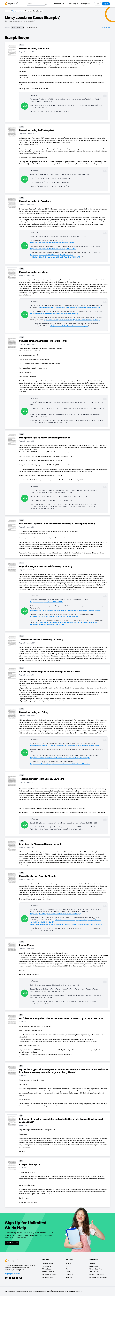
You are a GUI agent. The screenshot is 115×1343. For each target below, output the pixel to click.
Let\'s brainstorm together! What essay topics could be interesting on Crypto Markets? (62, 1059)
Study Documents (48, 1310)
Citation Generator (48, 1319)
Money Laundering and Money (34, 281)
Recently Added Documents (98, 1324)
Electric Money (27, 981)
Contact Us (69, 1322)
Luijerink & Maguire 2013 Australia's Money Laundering (46, 585)
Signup (106, 4)
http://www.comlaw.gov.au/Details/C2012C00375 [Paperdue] (47, 620)
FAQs (67, 1316)
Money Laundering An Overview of (36, 208)
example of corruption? (31, 1210)
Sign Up (68, 1310)
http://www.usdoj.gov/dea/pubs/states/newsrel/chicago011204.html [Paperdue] (54, 256)
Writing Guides (47, 1316)
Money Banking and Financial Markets (38, 910)
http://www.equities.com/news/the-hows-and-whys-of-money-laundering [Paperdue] (55, 325)
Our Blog (68, 1319)
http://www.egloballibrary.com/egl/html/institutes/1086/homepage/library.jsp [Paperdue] (56, 948)
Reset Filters (106, 27)
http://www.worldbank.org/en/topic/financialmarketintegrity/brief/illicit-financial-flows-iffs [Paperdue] (61, 790)
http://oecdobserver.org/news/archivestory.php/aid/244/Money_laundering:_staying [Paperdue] (73, 331)
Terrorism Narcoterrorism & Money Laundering (42, 807)
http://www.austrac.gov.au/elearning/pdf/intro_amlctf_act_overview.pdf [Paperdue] (55, 635)
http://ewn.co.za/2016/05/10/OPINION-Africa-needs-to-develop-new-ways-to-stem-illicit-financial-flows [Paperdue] (65, 772)
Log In (68, 1313)
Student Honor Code (95, 1316)
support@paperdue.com (12, 1321)
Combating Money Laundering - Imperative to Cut (43, 354)
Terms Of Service (94, 1319)
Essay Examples (73, 4)
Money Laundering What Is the (35, 49)
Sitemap (92, 1310)
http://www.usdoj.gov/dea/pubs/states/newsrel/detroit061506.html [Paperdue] (53, 250)
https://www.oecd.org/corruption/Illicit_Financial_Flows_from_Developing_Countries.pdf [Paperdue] (61, 784)
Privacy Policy (93, 1313)
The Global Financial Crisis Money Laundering (42, 660)
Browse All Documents (96, 1322)
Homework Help (59, 4)
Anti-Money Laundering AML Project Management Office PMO (50, 694)
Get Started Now (12, 1290)
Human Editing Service (49, 1322)
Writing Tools (85, 4)
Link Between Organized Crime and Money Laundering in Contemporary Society (58, 540)
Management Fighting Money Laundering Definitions (45, 452)
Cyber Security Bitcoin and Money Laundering (42, 876)
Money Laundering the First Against (37, 133)
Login (97, 4)
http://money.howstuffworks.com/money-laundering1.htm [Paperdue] (70, 337)
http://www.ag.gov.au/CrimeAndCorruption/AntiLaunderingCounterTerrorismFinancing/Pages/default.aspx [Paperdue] (66, 629)
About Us (69, 1324)
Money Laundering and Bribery (34, 736)
